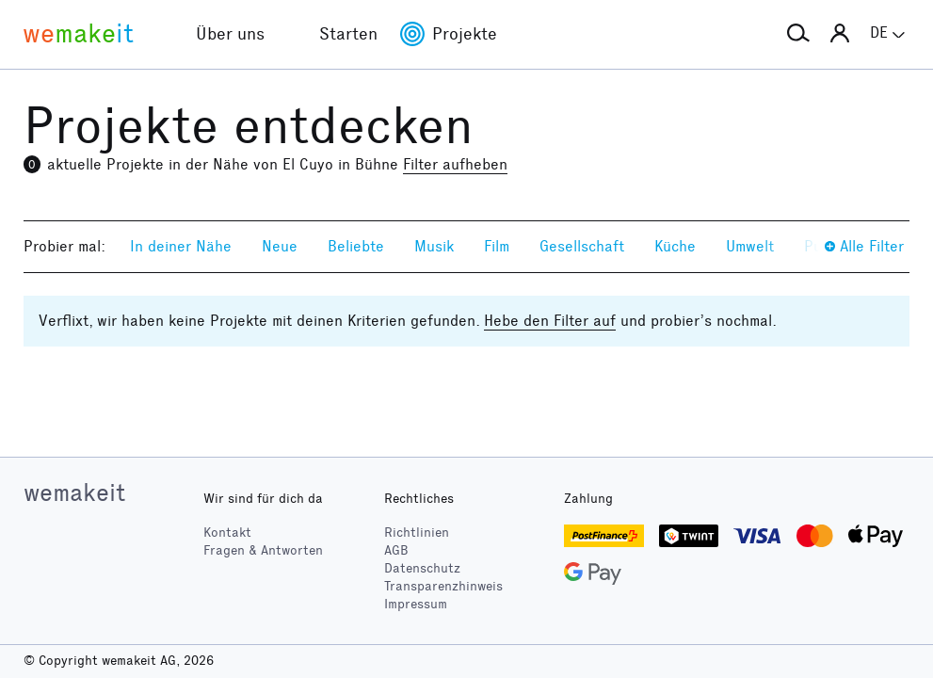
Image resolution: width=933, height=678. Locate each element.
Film (496, 246)
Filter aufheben (455, 164)
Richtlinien (416, 533)
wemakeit (74, 492)
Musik (434, 246)
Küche (675, 246)
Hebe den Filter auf (550, 321)
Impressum (415, 604)
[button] (798, 34)
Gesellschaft (581, 246)
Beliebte (356, 246)
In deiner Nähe (181, 246)
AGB (396, 550)
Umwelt (750, 246)
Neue (280, 246)
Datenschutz (422, 568)
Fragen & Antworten (263, 550)
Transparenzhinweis (443, 586)
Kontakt (227, 533)
